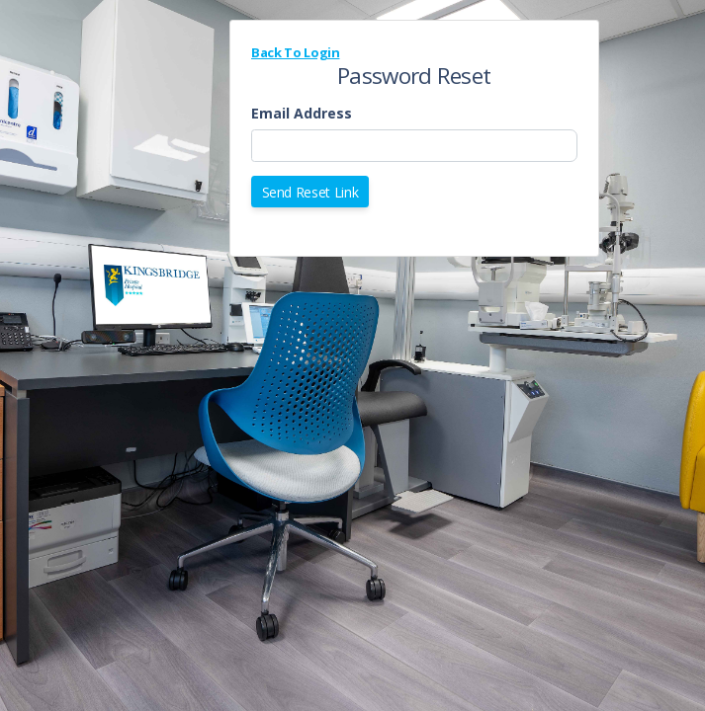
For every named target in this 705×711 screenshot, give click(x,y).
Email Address (301, 113)
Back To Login (295, 52)
